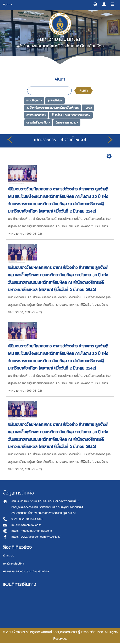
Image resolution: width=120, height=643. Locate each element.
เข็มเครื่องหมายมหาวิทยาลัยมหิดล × (70, 115)
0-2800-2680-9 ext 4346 (27, 519)
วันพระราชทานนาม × (67, 122)
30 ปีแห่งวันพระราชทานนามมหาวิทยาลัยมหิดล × (52, 107)
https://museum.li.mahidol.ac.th (31, 530)
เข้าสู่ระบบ (8, 555)
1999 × (88, 107)
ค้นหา (83, 90)
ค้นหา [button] (7, 4)
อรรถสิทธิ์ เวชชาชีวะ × (38, 122)
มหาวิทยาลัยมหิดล (13, 563)
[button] (95, 4)
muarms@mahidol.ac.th (26, 525)
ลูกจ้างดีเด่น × (55, 100)
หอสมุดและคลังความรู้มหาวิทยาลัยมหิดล (26, 571)
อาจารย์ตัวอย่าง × (36, 115)
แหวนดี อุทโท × (34, 100)
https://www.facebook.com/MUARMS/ (36, 536)
